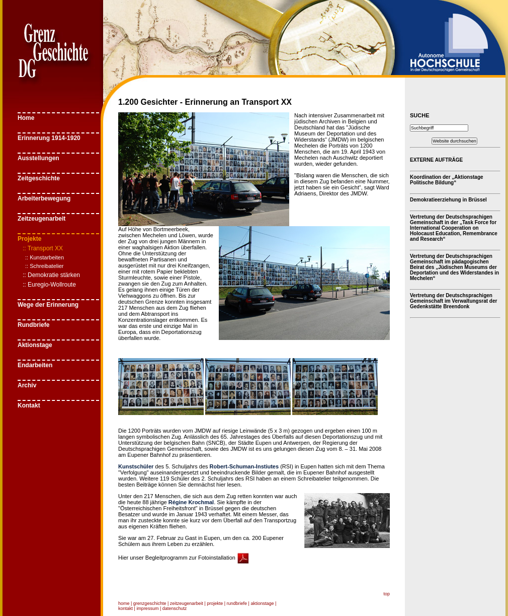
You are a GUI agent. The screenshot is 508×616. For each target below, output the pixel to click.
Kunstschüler (135, 466)
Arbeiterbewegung (44, 198)
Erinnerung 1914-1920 (49, 138)
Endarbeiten (35, 365)
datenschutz (174, 608)
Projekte (29, 238)
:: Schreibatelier (44, 266)
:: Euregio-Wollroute (49, 284)
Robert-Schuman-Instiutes (244, 466)
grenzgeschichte (149, 603)
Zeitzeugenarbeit (41, 218)
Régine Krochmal (191, 502)
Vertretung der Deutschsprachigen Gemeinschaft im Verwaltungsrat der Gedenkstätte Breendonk (453, 301)
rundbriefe (237, 603)
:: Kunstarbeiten (44, 257)
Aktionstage (35, 345)
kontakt (125, 608)
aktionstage (262, 603)
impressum (147, 608)
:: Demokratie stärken (51, 275)
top (386, 593)
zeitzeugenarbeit (186, 603)
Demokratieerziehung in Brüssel (448, 199)
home (124, 603)
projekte (215, 603)
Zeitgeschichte (39, 178)
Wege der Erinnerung (48, 304)
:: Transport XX (43, 248)
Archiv (27, 385)
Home (26, 117)
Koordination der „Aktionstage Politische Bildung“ (446, 179)
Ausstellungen (38, 158)
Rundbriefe (33, 324)
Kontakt (29, 405)
